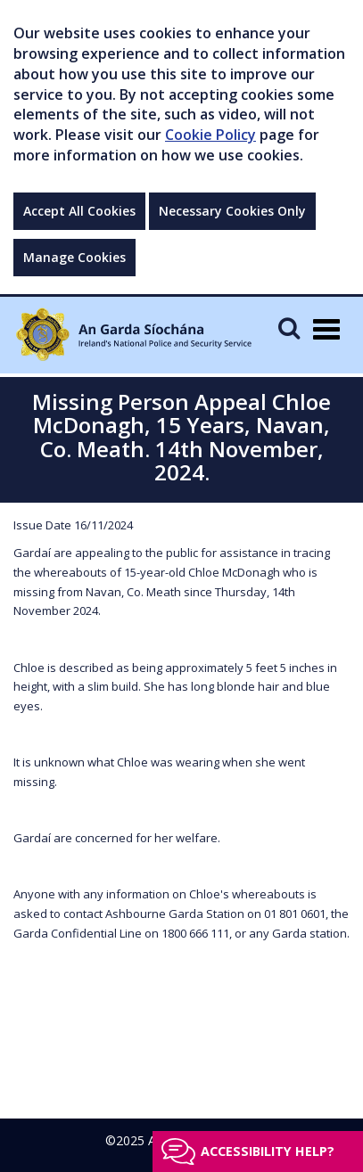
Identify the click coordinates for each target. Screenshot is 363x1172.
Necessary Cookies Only (232, 210)
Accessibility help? (267, 1151)
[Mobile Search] (288, 327)
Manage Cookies (74, 257)
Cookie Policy (210, 134)
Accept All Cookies (79, 210)
